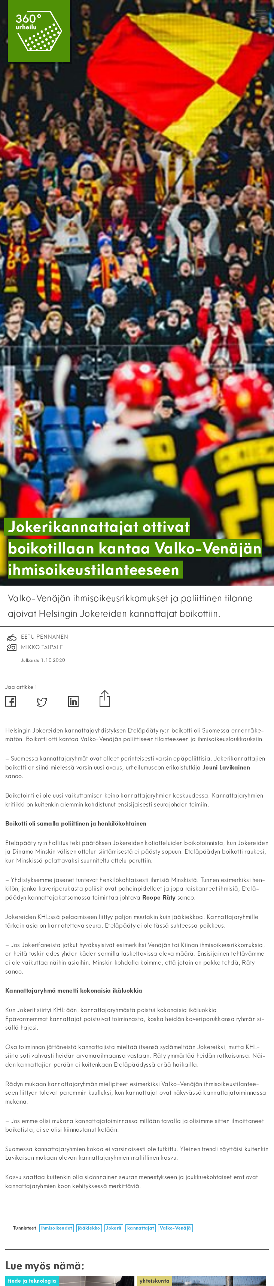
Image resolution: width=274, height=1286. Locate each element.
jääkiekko (89, 1228)
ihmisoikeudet (56, 1228)
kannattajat (140, 1228)
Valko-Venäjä (175, 1228)
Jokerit (113, 1228)
